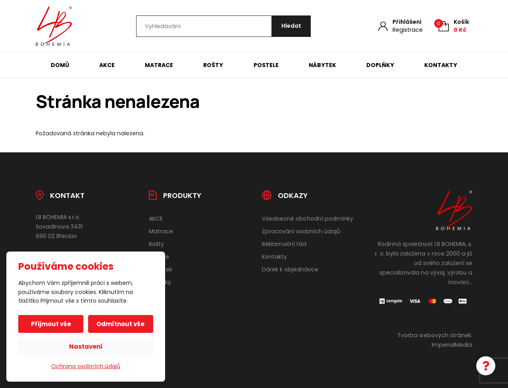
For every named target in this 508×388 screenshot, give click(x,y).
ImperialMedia (452, 345)
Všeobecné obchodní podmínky (307, 219)
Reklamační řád (284, 244)
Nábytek (322, 65)
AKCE (107, 65)
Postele (266, 65)
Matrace (159, 65)
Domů (60, 65)
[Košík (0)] (453, 26)
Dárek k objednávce (290, 269)
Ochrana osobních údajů (85, 366)
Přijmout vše (51, 324)
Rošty (213, 65)
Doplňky (380, 65)
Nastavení (86, 346)
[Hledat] (290, 26)
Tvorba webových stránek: (434, 335)
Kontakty (440, 65)
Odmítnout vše (120, 324)
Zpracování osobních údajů (301, 231)
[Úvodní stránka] (54, 26)
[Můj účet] (400, 26)
